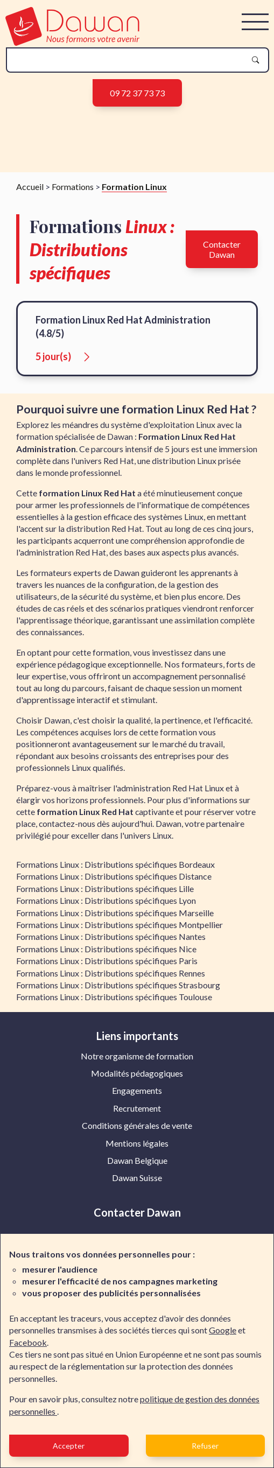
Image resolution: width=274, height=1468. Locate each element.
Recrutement (137, 1112)
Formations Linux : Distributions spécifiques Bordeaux (115, 868)
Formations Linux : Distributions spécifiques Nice (106, 952)
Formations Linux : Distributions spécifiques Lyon (106, 905)
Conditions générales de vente (137, 1130)
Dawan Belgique (137, 1165)
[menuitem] (137, 1060)
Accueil (30, 190)
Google (222, 1330)
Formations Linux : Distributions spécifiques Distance (114, 880)
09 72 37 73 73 (137, 93)
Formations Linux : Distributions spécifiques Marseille (115, 916)
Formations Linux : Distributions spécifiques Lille (105, 892)
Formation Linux (134, 190)
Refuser (205, 1445)
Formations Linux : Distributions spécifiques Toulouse (114, 1001)
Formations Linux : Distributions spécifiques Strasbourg (118, 989)
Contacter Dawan (222, 253)
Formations (73, 190)
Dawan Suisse (137, 1182)
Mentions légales (137, 1147)
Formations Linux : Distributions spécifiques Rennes (110, 977)
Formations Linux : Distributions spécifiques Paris (107, 965)
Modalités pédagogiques (137, 1077)
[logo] (72, 42)
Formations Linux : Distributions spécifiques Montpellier (119, 929)
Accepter (69, 1445)
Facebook (28, 1342)
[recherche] (129, 60)
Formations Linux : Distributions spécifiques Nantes (111, 941)
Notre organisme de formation (137, 1060)
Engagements (137, 1095)
